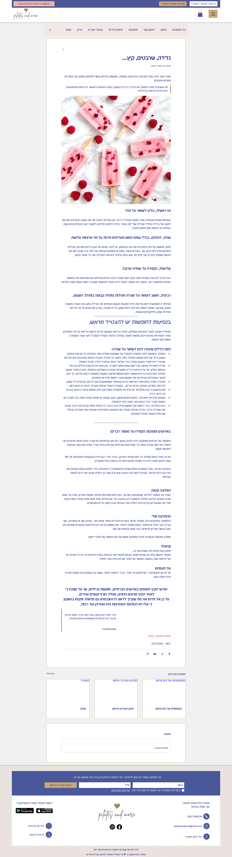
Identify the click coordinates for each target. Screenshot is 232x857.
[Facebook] (119, 827)
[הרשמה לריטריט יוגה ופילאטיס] (33, 3)
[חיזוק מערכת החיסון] (116, 691)
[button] (200, 14)
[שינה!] (68, 691)
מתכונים (133, 29)
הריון (79, 29)
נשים (68, 29)
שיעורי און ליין (95, 29)
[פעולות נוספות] (63, 49)
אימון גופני (149, 29)
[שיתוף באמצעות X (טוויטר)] (162, 653)
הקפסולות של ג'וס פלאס (169, 708)
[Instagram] (112, 827)
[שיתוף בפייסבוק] (169, 653)
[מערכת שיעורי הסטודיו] (173, 3)
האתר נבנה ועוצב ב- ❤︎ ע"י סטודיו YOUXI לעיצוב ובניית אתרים (116, 854)
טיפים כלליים (116, 29)
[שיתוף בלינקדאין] (154, 653)
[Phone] (49, 835)
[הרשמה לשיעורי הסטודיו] (204, 3)
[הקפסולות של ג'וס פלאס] (164, 691)
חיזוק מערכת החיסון (123, 708)
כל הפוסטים (179, 29)
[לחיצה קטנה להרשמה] (60, 785)
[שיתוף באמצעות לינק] (147, 653)
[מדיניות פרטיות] (49, 826)
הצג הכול (50, 673)
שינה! (83, 708)
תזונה (163, 29)
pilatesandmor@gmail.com (188, 826)
